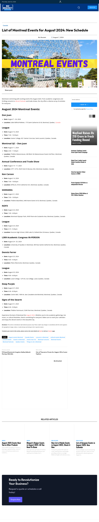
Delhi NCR (54, 440)
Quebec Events (20, 342)
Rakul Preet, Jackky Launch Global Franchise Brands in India (79, 161)
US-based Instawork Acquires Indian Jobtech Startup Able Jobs (16, 353)
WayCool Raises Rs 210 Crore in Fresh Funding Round (83, 139)
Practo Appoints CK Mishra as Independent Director (78, 183)
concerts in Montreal (42, 337)
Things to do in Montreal (34, 342)
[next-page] (93, 115)
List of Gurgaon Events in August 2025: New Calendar (85, 443)
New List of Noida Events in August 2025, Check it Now (60, 443)
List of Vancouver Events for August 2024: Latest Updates (51, 353)
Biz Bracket (42, 37)
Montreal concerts (43, 339)
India (3, 440)
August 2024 (30, 315)
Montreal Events (56, 339)
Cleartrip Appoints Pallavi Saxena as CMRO (79, 172)
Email (40, 331)
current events (7, 339)
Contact (50, 331)
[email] (84, 100)
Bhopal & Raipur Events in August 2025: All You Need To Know (36, 444)
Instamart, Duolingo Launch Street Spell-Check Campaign (79, 151)
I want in (84, 104)
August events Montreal (16, 337)
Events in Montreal (19, 339)
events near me (31, 339)
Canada (5, 25)
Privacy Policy (89, 108)
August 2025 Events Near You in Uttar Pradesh (11, 443)
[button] (79, 7)
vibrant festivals (20, 101)
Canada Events (29, 337)
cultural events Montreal (57, 337)
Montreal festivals (8, 342)
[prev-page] (90, 115)
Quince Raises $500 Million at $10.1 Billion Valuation (78, 193)
